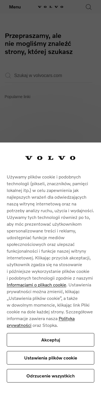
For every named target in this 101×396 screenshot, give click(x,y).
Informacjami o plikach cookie (36, 284)
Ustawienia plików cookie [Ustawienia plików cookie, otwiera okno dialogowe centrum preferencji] (50, 357)
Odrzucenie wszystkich (50, 375)
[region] (50, 269)
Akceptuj (50, 339)
